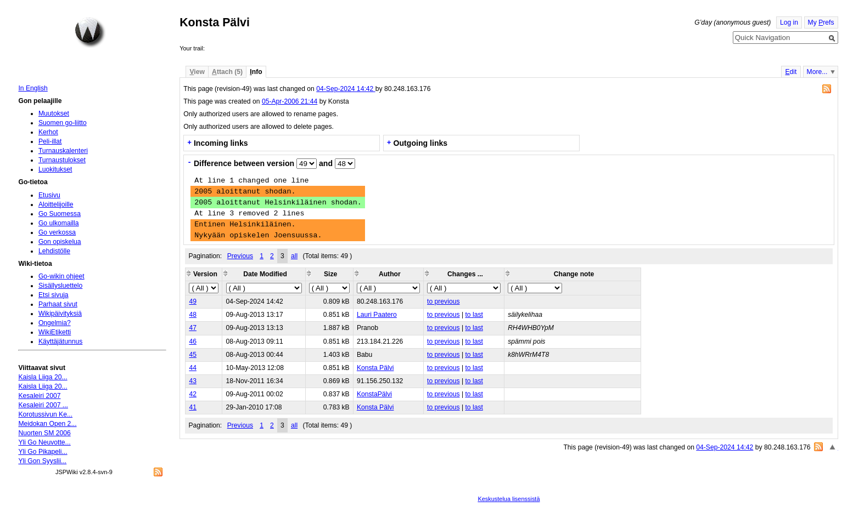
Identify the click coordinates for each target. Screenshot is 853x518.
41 (193, 407)
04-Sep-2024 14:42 (345, 89)
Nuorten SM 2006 (44, 433)
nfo (256, 72)
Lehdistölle (54, 251)
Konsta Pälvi (375, 368)
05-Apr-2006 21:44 (289, 101)
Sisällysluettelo (60, 285)
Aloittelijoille (56, 204)
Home (90, 32)
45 (193, 354)
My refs (821, 22)
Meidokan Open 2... (47, 424)
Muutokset (53, 113)
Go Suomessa (59, 214)
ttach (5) (227, 72)
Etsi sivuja (53, 295)
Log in (789, 22)
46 (193, 341)
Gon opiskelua (59, 242)
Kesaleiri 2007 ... (43, 405)
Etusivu (49, 195)
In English (32, 88)
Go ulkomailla (58, 223)
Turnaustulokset (62, 160)
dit (790, 72)
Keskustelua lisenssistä (509, 499)
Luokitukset (55, 169)
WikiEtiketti (54, 332)
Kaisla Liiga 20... (42, 377)
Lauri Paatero (377, 314)
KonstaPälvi (374, 394)
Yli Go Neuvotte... (44, 442)
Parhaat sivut (57, 304)
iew (196, 72)
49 (193, 301)
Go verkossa (57, 232)
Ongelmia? (54, 323)
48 (193, 314)
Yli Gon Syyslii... (42, 461)
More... (817, 72)
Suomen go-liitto (62, 123)
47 (193, 328)
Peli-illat (50, 141)
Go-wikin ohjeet (61, 276)
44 (193, 368)
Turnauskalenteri (63, 151)
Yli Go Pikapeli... (42, 452)
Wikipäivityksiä (60, 313)
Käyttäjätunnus (60, 341)
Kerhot (48, 132)
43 (193, 381)
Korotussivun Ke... (45, 414)
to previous (443, 301)
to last (473, 314)
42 (193, 394)
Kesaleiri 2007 (39, 396)
